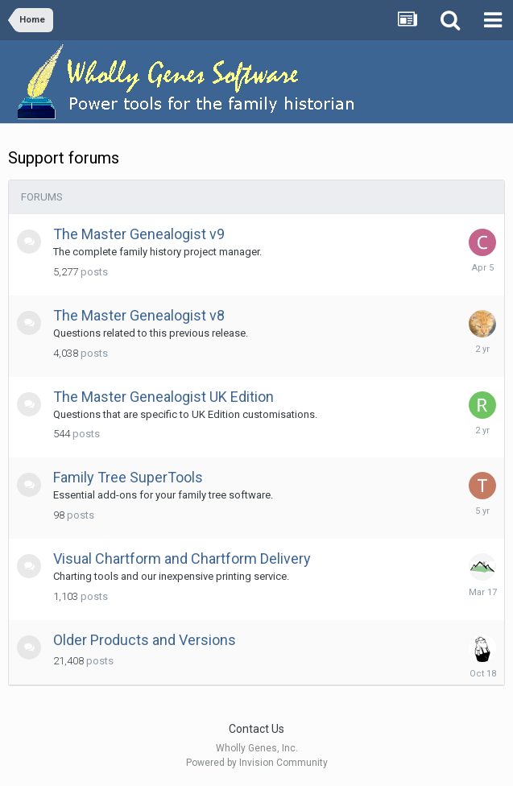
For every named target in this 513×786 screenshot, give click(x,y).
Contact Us (256, 728)
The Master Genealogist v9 (139, 233)
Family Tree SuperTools (128, 477)
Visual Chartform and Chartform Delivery (182, 558)
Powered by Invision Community (257, 762)
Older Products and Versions (144, 639)
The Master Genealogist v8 (139, 315)
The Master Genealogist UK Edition (163, 396)
